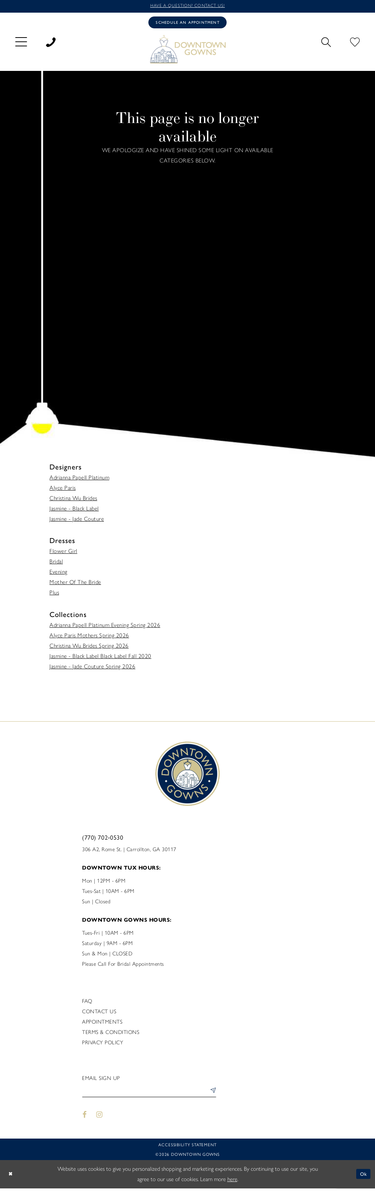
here (232, 1183)
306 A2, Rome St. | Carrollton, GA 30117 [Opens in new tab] (129, 852)
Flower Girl (63, 554)
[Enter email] (149, 1095)
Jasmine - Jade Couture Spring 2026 (92, 669)
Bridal (56, 564)
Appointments (102, 1024)
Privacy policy (102, 1045)
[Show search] (326, 43)
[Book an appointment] (187, 24)
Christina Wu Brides (73, 501)
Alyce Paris (62, 490)
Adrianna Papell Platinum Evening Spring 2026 (104, 627)
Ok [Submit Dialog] (362, 1178)
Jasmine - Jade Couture (76, 522)
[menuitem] (21, 44)
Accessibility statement (187, 1149)
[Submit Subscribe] (211, 1095)
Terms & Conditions (110, 1035)
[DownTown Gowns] (187, 51)
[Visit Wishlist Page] (354, 43)
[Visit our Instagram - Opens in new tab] (99, 1119)
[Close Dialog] (11, 1178)
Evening (58, 574)
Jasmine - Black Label (74, 511)
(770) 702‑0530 (102, 839)
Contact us (99, 1014)
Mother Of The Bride (75, 585)
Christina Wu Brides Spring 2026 (89, 648)
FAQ (87, 1004)
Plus (54, 595)
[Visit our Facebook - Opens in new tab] (84, 1119)
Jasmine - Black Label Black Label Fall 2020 (100, 658)
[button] (21, 44)
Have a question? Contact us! (187, 6)
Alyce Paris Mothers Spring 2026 (89, 638)
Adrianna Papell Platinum (79, 480)
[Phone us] (50, 43)
